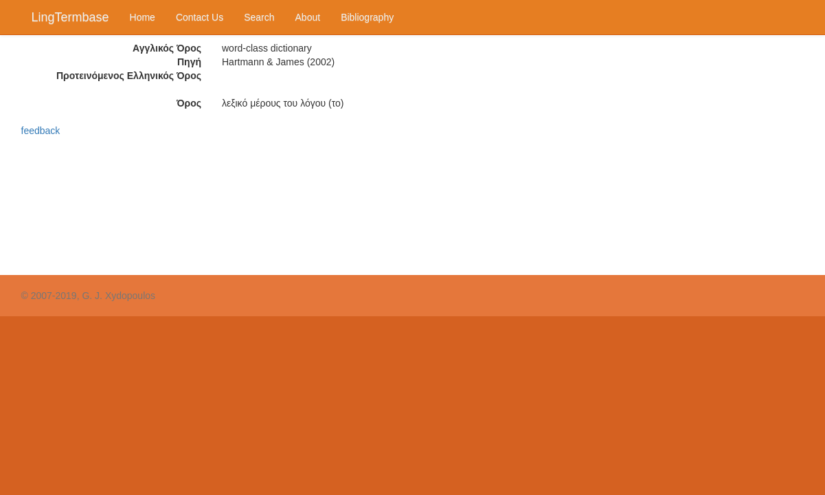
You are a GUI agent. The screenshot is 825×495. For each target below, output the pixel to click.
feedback (40, 130)
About (308, 17)
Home (142, 17)
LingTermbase (70, 17)
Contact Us (199, 17)
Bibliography (367, 17)
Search (259, 17)
